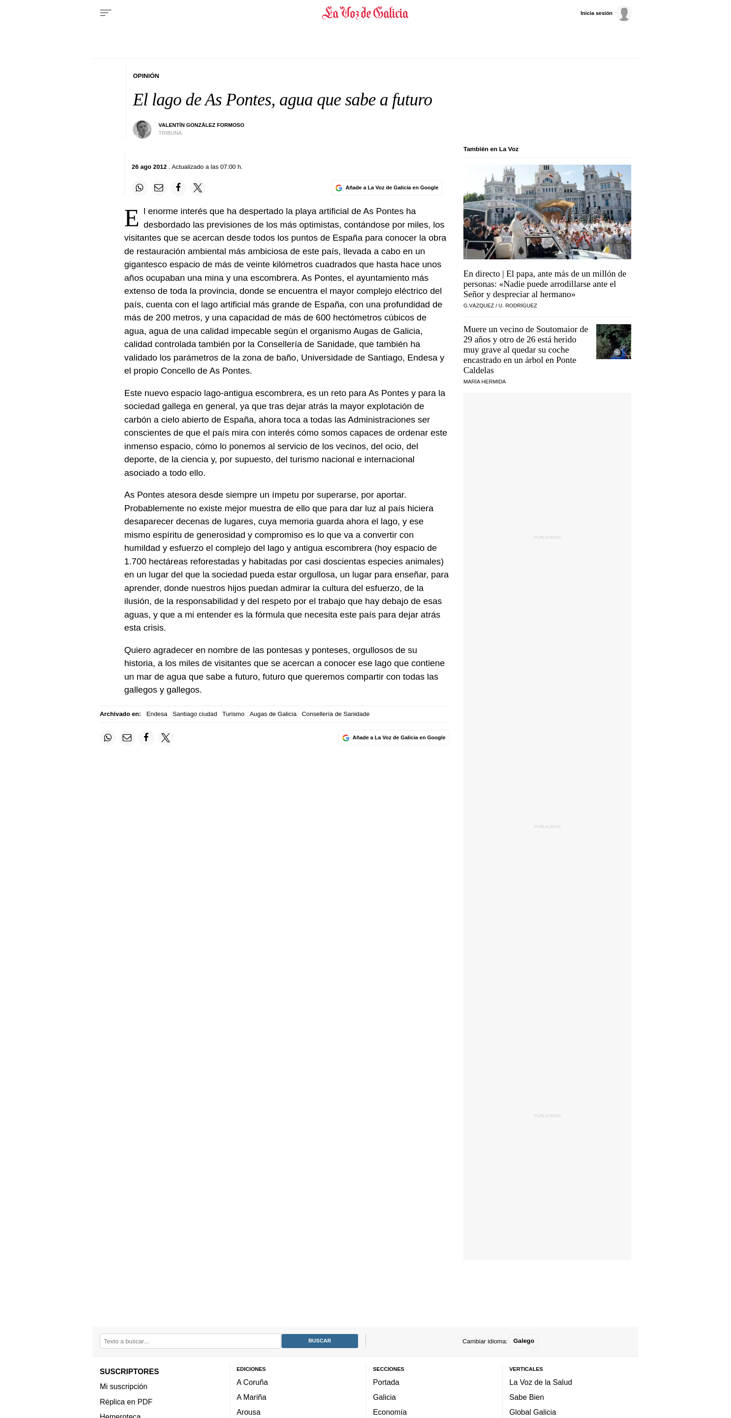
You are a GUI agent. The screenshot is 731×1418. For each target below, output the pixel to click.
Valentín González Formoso (201, 125)
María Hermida (484, 381)
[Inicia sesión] (606, 12)
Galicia (384, 1397)
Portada (386, 1382)
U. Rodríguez (517, 305)
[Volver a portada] (365, 13)
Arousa (249, 1412)
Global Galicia (533, 1412)
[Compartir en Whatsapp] (140, 188)
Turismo (233, 713)
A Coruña (252, 1382)
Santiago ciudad (194, 713)
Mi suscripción (123, 1386)
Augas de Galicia (273, 713)
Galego (523, 1340)
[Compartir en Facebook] (178, 188)
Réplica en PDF (126, 1401)
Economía (390, 1412)
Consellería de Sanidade (336, 713)
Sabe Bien (527, 1397)
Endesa (156, 713)
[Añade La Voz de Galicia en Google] (386, 187)
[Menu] (106, 13)
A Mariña (252, 1397)
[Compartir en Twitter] (198, 188)
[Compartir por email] (159, 188)
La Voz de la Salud (541, 1382)
